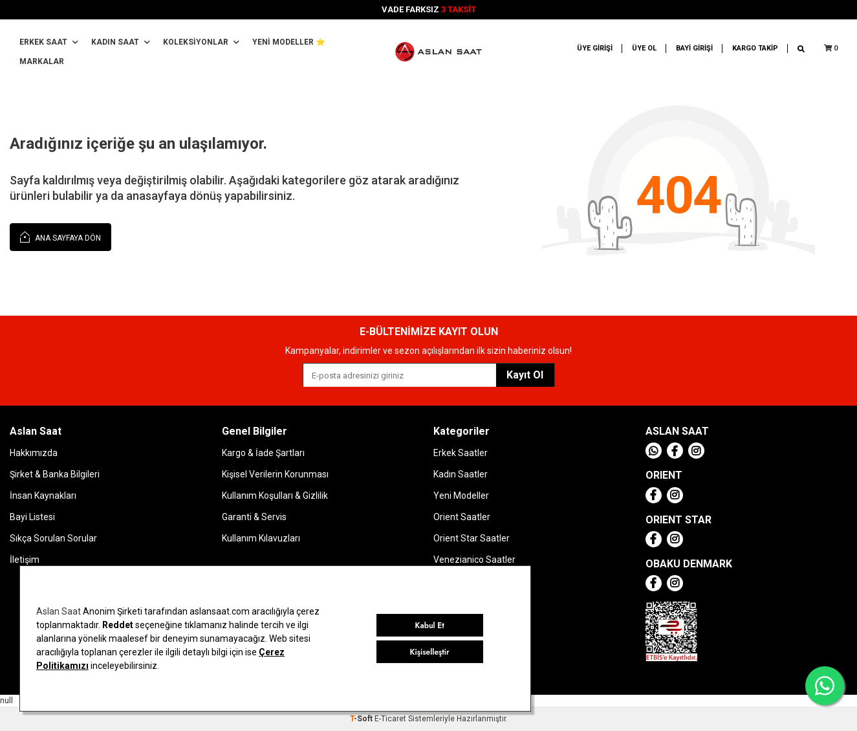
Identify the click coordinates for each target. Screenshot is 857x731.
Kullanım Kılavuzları (261, 538)
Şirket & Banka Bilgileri (55, 474)
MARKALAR (41, 61)
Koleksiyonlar (201, 42)
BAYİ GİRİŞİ (694, 48)
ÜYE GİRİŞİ (595, 48)
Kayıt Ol (524, 375)
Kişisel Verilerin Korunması (275, 474)
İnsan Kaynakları (43, 495)
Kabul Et (429, 625)
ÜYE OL (644, 48)
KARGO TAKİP (755, 48)
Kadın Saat (120, 42)
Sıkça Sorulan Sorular (53, 538)
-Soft (362, 718)
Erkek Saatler (460, 453)
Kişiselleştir (430, 652)
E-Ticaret (390, 718)
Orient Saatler (461, 517)
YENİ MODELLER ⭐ (288, 42)
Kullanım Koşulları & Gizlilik (275, 495)
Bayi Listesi (32, 517)
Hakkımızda (34, 453)
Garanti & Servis (254, 517)
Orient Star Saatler (471, 538)
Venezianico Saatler (474, 559)
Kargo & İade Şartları (263, 453)
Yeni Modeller (461, 495)
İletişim (24, 559)
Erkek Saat (48, 42)
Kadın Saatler (460, 474)
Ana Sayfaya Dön (60, 236)
